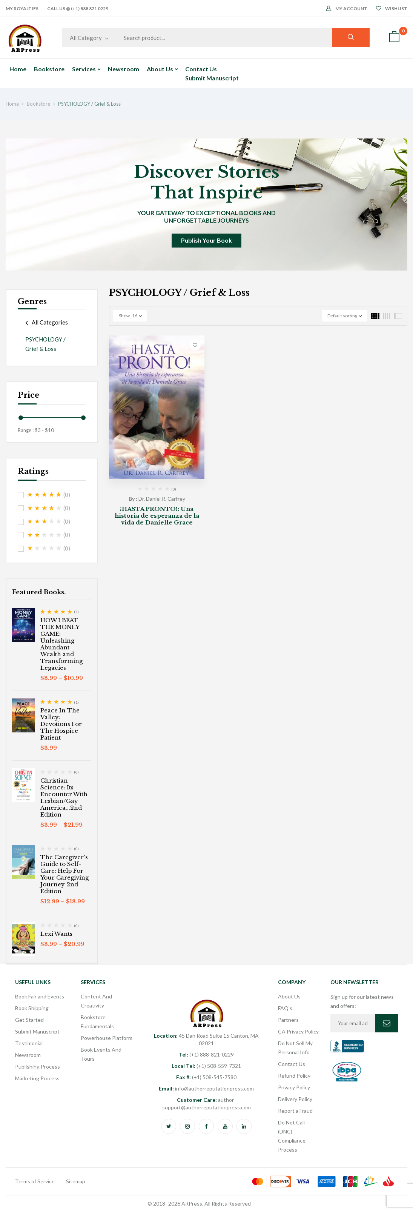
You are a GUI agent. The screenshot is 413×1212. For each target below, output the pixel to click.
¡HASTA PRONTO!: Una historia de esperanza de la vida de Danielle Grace (157, 515)
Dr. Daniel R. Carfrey (161, 498)
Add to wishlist (195, 345)
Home (12, 104)
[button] (394, 38)
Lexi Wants (56, 933)
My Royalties (22, 8)
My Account (346, 8)
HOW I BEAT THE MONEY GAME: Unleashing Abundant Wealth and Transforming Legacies (61, 644)
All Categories (50, 322)
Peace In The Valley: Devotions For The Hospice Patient (61, 724)
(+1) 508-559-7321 (206, 1066)
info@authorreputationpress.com (206, 1088)
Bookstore (38, 104)
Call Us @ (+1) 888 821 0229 (77, 8)
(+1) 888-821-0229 (206, 1054)
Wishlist (391, 8)
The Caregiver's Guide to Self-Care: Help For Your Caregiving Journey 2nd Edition (64, 874)
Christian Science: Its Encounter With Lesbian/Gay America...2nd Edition (64, 797)
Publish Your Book (206, 240)
